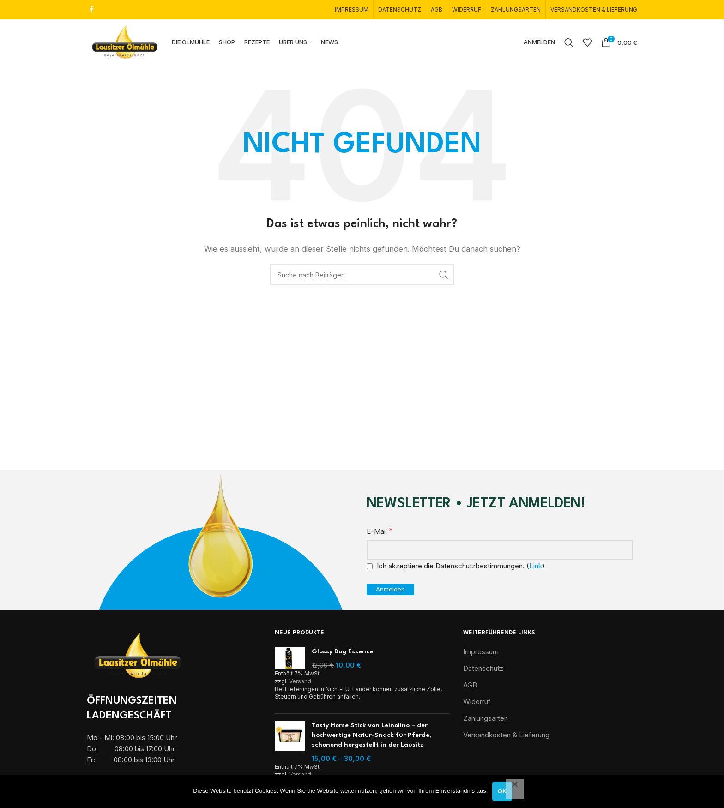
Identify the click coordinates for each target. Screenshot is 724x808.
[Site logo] (126, 42)
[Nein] (515, 789)
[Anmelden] (390, 591)
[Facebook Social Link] (92, 10)
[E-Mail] (500, 551)
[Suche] (569, 43)
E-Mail (380, 532)
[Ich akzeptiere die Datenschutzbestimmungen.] (370, 568)
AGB (470, 686)
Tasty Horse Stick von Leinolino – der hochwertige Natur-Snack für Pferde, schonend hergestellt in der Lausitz (372, 737)
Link (535, 567)
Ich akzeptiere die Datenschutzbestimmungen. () (456, 567)
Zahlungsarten (485, 720)
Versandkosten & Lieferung (506, 736)
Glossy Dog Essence (342, 653)
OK (502, 791)
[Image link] (137, 657)
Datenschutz (483, 670)
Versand (300, 683)
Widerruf (477, 703)
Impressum (481, 653)
